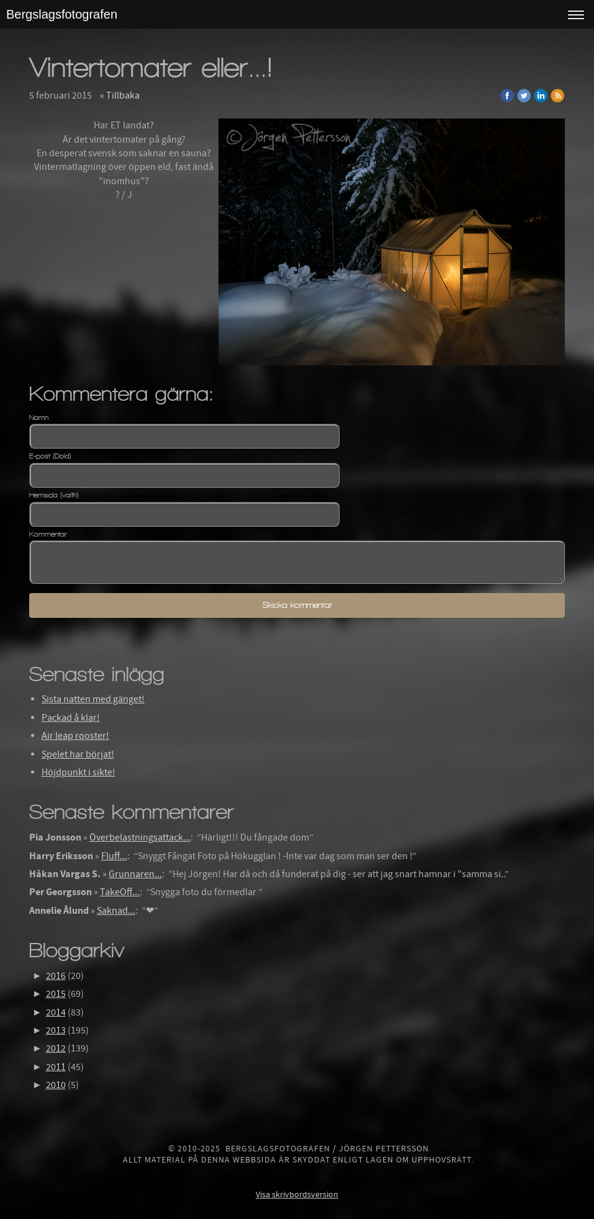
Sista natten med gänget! (93, 699)
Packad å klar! (71, 718)
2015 (56, 994)
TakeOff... (120, 892)
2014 (56, 1012)
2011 (56, 1067)
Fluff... (114, 856)
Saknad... (116, 910)
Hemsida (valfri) (54, 495)
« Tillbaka (120, 95)
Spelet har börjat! (78, 754)
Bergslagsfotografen (61, 14)
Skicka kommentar (297, 605)
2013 (56, 1030)
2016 (56, 976)
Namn (38, 417)
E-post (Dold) (50, 456)
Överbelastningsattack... (140, 837)
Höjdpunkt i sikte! (78, 772)
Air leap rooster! (75, 736)
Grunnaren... (135, 874)
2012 (56, 1048)
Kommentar (48, 534)
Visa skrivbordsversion (297, 1194)
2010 (56, 1085)
